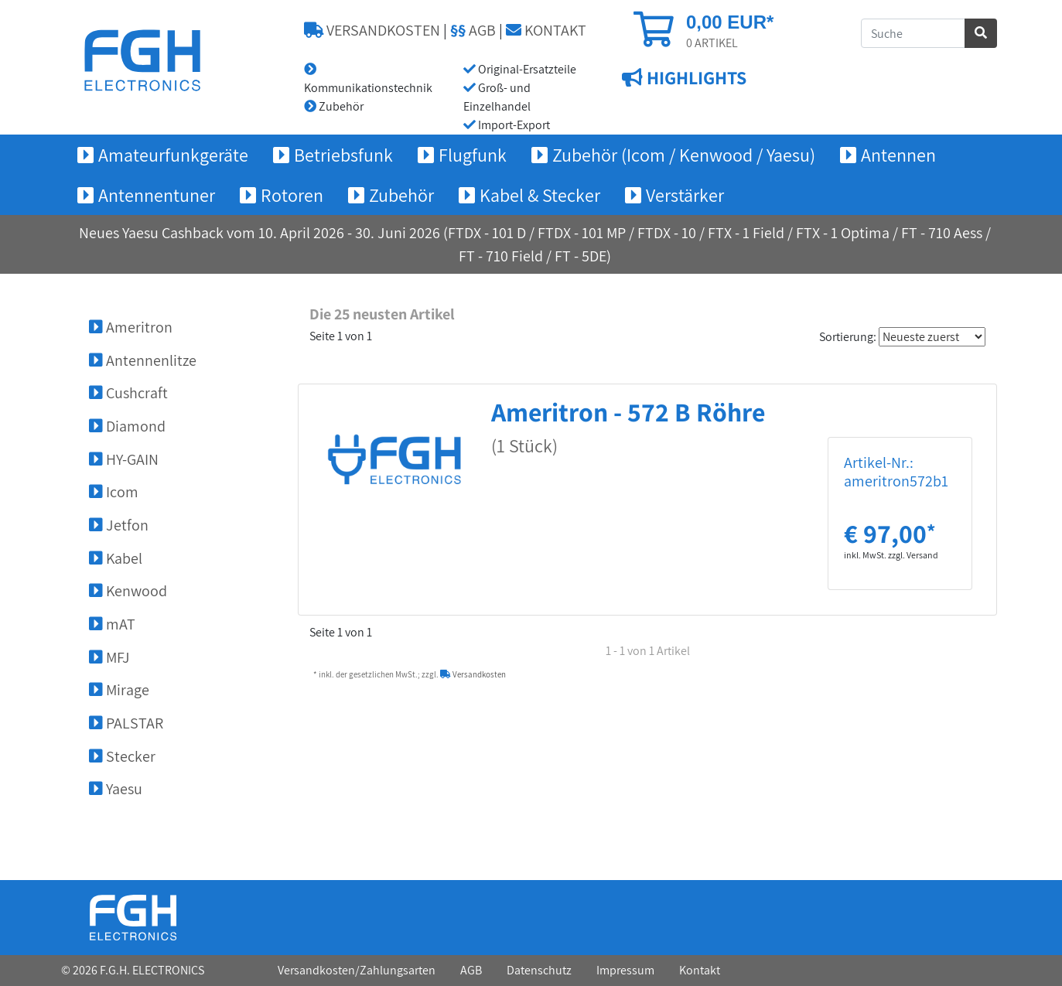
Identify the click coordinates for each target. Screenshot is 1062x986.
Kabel (115, 558)
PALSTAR (126, 723)
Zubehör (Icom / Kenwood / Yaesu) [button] (683, 154)
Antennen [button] (898, 154)
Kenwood (128, 591)
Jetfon (119, 525)
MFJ (109, 657)
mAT (112, 624)
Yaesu (115, 789)
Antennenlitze (142, 360)
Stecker (122, 756)
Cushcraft (128, 393)
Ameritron (130, 327)
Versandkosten (473, 674)
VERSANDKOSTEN (372, 30)
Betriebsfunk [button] (343, 154)
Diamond (127, 426)
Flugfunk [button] (473, 154)
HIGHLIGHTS (694, 78)
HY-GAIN (124, 459)
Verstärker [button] (685, 195)
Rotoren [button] (292, 195)
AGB (473, 30)
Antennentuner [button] (156, 195)
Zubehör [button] (401, 195)
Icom (113, 492)
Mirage (119, 690)
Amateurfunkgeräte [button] (173, 154)
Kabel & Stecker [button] (540, 195)
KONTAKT (546, 30)
